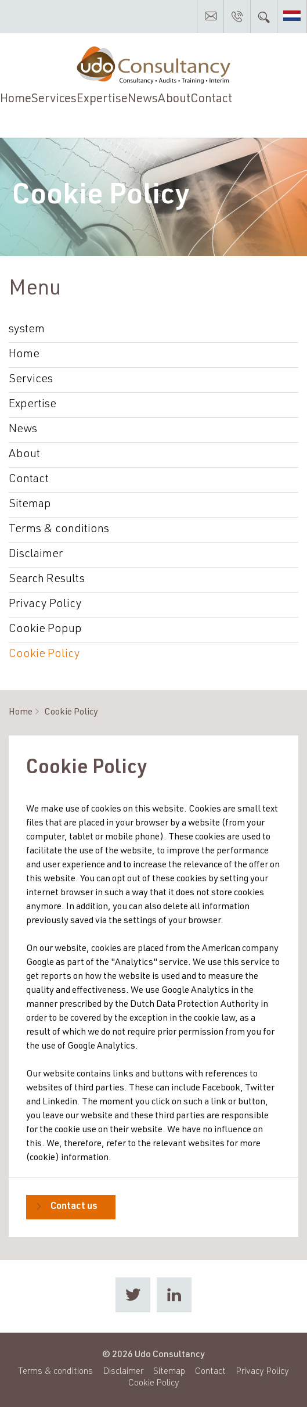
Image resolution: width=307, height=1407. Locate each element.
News (143, 100)
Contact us (73, 1207)
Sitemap (30, 505)
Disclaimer (36, 555)
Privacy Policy (45, 605)
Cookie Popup (45, 630)
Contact (211, 100)
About (174, 100)
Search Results (47, 580)
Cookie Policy (44, 655)
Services (54, 100)
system (27, 330)
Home (15, 100)
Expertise (102, 100)
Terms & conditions (59, 530)
